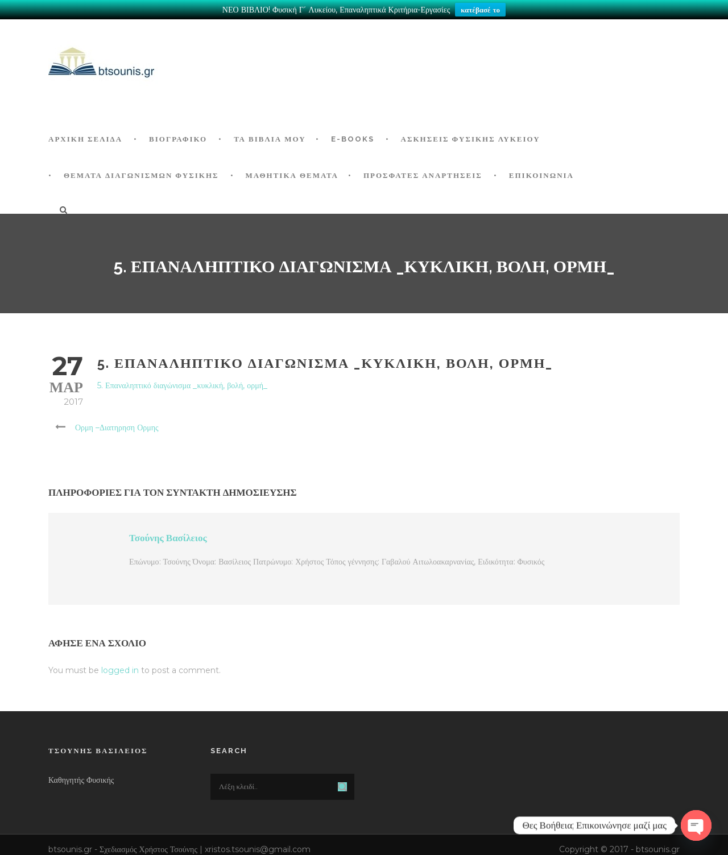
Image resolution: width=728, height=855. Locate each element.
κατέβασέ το (480, 9)
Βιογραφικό (178, 139)
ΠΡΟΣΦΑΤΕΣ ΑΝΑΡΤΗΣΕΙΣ (422, 175)
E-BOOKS (352, 139)
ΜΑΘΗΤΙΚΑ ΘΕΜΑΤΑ (292, 175)
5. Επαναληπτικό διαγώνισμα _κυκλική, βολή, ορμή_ (182, 385)
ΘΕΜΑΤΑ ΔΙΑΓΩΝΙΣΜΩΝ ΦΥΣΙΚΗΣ (141, 175)
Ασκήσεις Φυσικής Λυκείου (470, 139)
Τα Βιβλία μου (269, 139)
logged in (120, 670)
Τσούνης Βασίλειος (168, 537)
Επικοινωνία (541, 175)
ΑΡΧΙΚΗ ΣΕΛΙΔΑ (85, 139)
